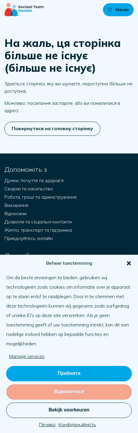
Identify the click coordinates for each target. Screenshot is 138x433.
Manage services (26, 356)
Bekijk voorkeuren (69, 409)
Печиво (47, 424)
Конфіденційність (77, 424)
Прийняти (69, 373)
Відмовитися (69, 391)
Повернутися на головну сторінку (52, 128)
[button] (129, 263)
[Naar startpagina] (24, 9)
